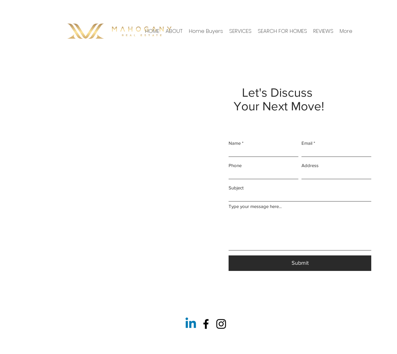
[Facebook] (205, 323)
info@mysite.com (44, 252)
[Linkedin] (190, 323)
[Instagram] (221, 323)
